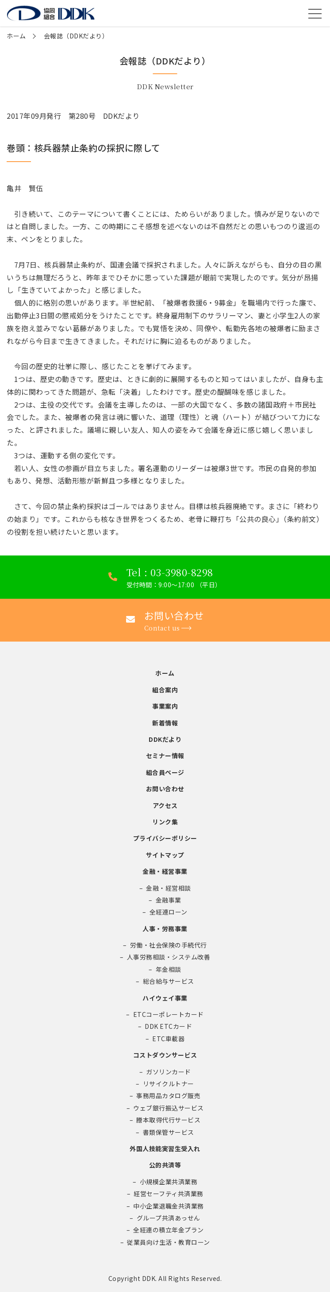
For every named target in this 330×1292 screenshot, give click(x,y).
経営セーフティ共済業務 (168, 1193)
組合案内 (165, 689)
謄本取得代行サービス (168, 1119)
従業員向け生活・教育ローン (168, 1242)
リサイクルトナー (168, 1083)
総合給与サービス (168, 981)
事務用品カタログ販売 (168, 1095)
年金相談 (168, 969)
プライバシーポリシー (165, 838)
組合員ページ (165, 772)
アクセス (165, 805)
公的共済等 (165, 1164)
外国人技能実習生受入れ (165, 1148)
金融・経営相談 (168, 888)
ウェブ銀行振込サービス (168, 1107)
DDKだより (165, 739)
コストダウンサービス (165, 1054)
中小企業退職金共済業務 (168, 1205)
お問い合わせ (165, 788)
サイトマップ (165, 854)
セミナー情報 (165, 755)
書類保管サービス (168, 1132)
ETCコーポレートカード (168, 1014)
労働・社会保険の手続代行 (168, 945)
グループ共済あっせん (168, 1217)
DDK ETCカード (168, 1026)
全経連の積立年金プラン (168, 1229)
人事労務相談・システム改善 (169, 956)
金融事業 (168, 899)
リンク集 (165, 821)
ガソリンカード (168, 1071)
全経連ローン (169, 911)
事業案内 (165, 706)
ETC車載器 (168, 1038)
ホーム (16, 35)
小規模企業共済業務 (169, 1181)
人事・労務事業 (165, 928)
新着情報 (165, 722)
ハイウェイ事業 (165, 998)
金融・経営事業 (165, 871)
